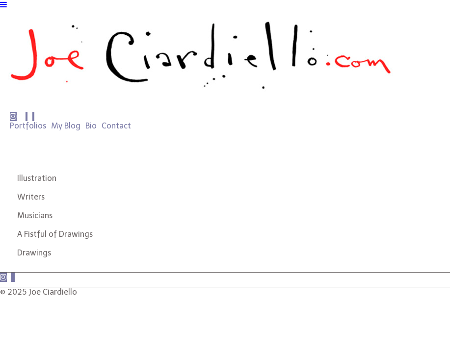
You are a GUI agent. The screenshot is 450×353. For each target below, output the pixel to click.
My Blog (65, 125)
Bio (91, 125)
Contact (116, 125)
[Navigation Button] (3, 4)
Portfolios (28, 125)
